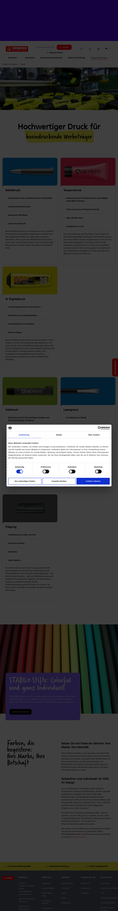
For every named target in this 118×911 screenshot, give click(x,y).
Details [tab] (59, 435)
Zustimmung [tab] (24, 435)
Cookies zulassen (93, 481)
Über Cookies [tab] (94, 435)
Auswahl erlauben (59, 481)
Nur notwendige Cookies (25, 481)
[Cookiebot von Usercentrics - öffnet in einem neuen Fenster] (99, 428)
